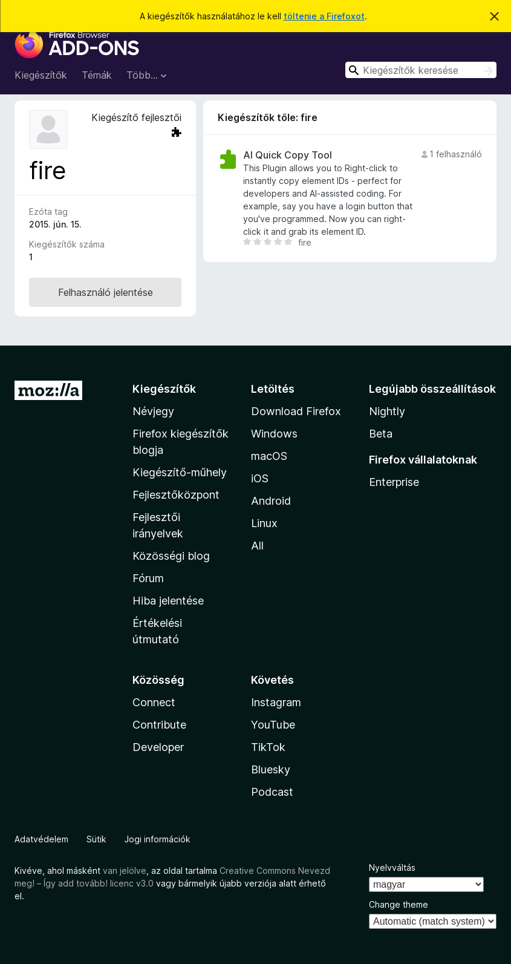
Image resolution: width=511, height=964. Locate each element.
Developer (158, 747)
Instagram (276, 702)
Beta (380, 433)
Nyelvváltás (392, 867)
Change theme (398, 904)
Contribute (159, 724)
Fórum (148, 578)
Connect (153, 702)
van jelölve (124, 870)
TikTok (268, 747)
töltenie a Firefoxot (324, 16)
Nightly (387, 411)
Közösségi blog (171, 555)
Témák (97, 75)
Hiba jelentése (168, 600)
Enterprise (394, 482)
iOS (260, 478)
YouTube (273, 724)
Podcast (272, 791)
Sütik (96, 839)
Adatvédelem (41, 839)
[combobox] (420, 70)
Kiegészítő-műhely (179, 472)
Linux (264, 523)
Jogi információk (157, 839)
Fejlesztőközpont (176, 494)
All (257, 545)
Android (271, 500)
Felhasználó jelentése (105, 292)
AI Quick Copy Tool (287, 155)
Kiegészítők (41, 75)
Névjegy (153, 411)
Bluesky (270, 769)
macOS (269, 456)
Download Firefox (296, 411)
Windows (274, 433)
